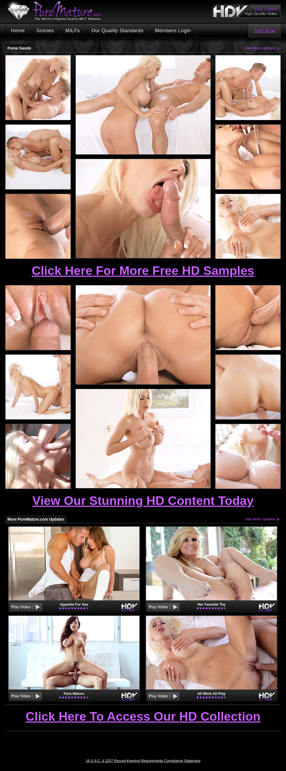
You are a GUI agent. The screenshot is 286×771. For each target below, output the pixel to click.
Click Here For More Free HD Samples (143, 270)
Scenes (45, 30)
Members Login (173, 30)
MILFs (72, 30)
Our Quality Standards (117, 30)
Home (18, 30)
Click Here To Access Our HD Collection (143, 716)
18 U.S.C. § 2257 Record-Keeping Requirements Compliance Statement (143, 761)
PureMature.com (57, 11)
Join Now (264, 30)
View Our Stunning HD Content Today (142, 500)
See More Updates (260, 48)
